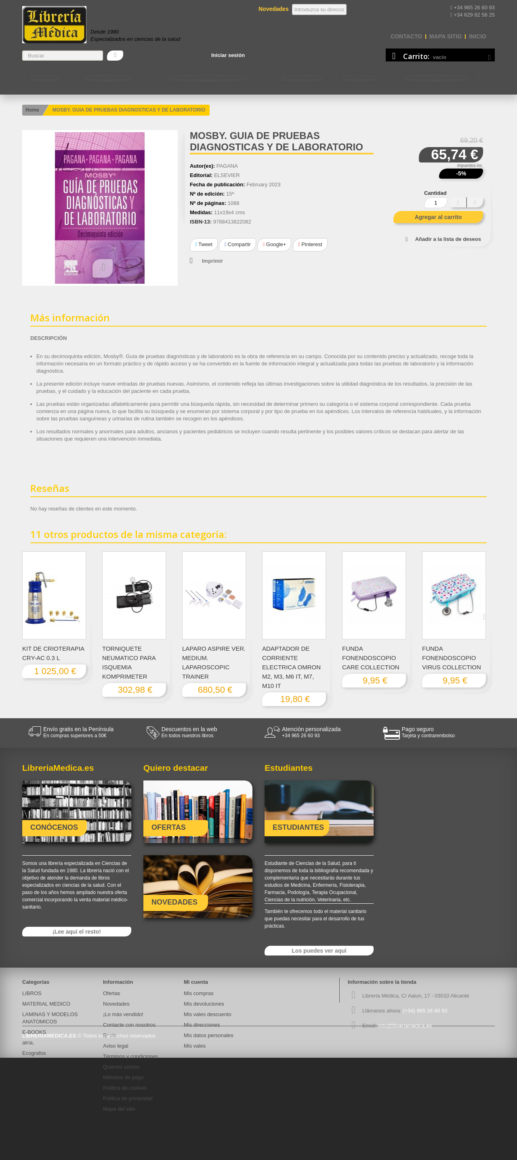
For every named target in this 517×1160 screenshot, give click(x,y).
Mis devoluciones (204, 1004)
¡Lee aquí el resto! (77, 931)
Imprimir (212, 261)
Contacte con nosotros (436, 74)
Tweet (203, 244)
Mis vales (195, 1046)
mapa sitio (445, 36)
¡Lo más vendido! (123, 1014)
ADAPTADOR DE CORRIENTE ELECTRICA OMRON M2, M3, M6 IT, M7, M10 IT (291, 667)
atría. (28, 1043)
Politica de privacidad (128, 1098)
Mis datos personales (208, 1035)
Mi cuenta (196, 982)
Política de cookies (125, 1088)
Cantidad (435, 193)
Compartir (237, 244)
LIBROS (45, 74)
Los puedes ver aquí (319, 950)
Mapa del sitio (119, 1109)
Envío (109, 1035)
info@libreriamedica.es (405, 1026)
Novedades (116, 1004)
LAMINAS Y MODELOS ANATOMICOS (207, 74)
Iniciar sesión (228, 55)
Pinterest (310, 244)
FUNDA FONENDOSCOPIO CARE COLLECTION (370, 658)
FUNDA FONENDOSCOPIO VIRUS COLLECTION (451, 658)
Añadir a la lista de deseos (448, 239)
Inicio (477, 36)
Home (32, 110)
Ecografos (34, 1053)
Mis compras (199, 993)
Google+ (274, 244)
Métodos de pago (123, 1077)
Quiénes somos (121, 1067)
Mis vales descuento (207, 1014)
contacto (406, 36)
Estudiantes (302, 74)
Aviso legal (115, 1046)
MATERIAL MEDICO (106, 74)
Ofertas (111, 993)
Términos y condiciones (130, 1056)
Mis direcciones (202, 1025)
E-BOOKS (359, 74)
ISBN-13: (201, 222)
